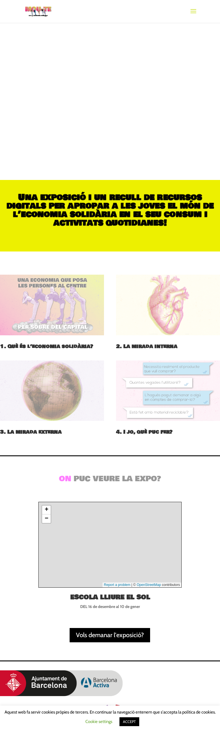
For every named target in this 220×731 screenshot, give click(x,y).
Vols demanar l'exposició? (110, 635)
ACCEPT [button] (129, 721)
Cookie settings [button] (98, 721)
